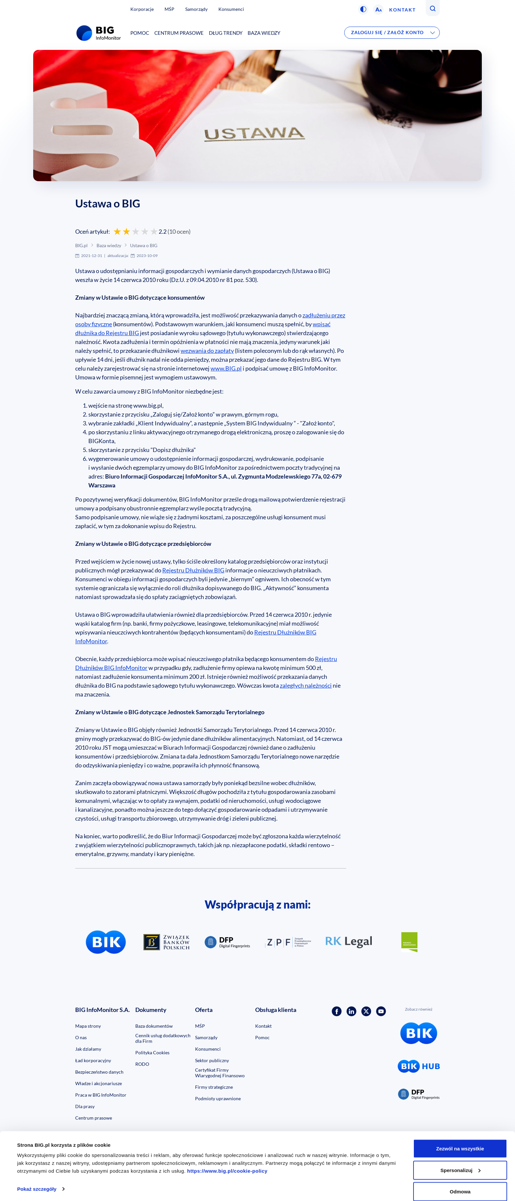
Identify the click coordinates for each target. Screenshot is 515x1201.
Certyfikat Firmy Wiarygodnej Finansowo (220, 1072)
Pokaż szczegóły (36, 1181)
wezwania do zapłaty (207, 350)
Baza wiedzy (264, 33)
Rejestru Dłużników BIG (193, 570)
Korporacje (142, 9)
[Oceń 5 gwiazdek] (154, 231)
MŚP (169, 9)
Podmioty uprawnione (218, 1098)
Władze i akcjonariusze (98, 1083)
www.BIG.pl (226, 368)
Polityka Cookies (152, 1052)
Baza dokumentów (154, 1026)
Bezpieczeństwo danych (99, 1072)
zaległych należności (306, 685)
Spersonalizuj (460, 1162)
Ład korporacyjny (93, 1060)
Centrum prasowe (179, 33)
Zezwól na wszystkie (460, 1140)
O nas (81, 1037)
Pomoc (139, 33)
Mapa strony (88, 1026)
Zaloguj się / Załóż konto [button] (387, 32)
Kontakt (402, 9)
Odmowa (460, 1183)
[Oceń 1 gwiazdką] (117, 231)
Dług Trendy (225, 33)
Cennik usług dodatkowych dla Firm (162, 1038)
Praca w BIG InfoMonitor (100, 1095)
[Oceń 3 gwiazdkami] (135, 231)
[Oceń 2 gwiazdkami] (126, 231)
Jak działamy (88, 1049)
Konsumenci (231, 9)
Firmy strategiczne (214, 1087)
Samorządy (196, 9)
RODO (142, 1064)
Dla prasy (85, 1106)
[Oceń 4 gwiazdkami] (144, 231)
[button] (363, 9)
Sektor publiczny (212, 1060)
